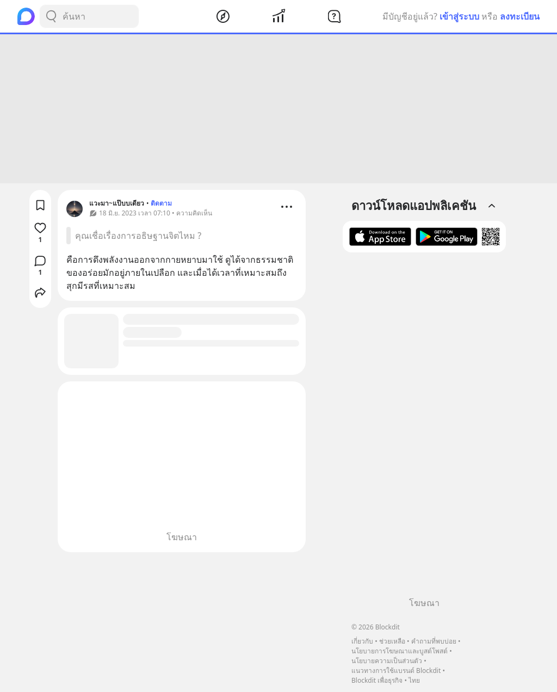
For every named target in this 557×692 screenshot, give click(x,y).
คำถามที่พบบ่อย (433, 641)
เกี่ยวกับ (362, 641)
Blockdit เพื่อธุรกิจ (377, 680)
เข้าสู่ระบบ (459, 16)
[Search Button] (51, 16)
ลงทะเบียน (520, 16)
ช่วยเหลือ (392, 641)
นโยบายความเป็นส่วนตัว (386, 660)
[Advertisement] (278, 109)
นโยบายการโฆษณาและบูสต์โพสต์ (399, 651)
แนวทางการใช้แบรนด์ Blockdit (396, 670)
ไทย (414, 680)
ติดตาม (161, 203)
